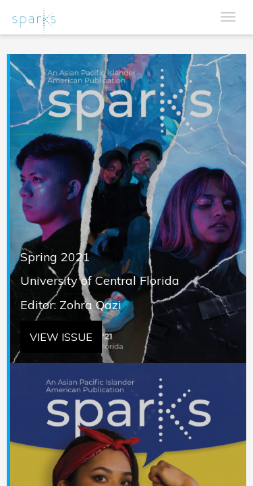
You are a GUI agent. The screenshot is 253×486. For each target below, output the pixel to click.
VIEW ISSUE (61, 337)
